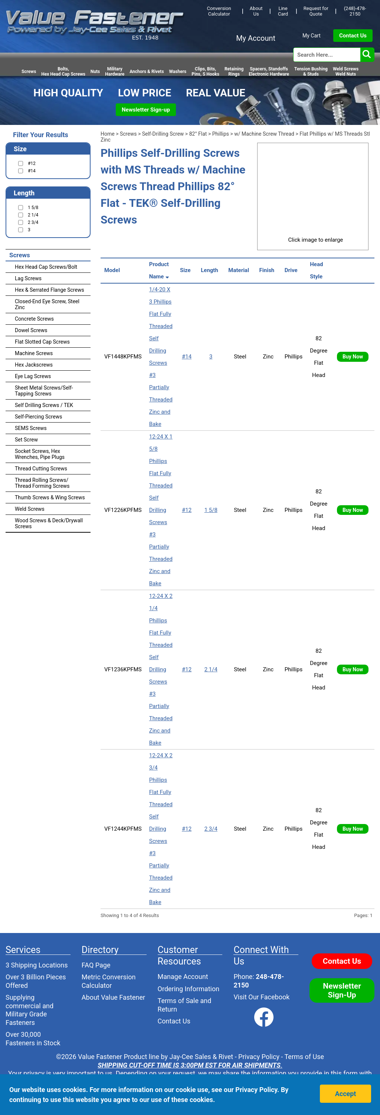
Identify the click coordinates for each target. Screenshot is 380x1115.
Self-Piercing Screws (38, 417)
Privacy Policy (258, 1057)
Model (113, 270)
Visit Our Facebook (261, 997)
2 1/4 (210, 669)
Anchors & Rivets (147, 71)
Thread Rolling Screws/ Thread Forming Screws (42, 483)
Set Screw (26, 440)
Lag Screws (28, 278)
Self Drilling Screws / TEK (44, 405)
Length (211, 270)
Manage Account (183, 976)
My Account (255, 38)
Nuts (95, 71)
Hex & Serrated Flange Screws (49, 290)
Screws (29, 71)
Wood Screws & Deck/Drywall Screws (49, 523)
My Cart (311, 36)
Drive (292, 270)
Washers (178, 71)
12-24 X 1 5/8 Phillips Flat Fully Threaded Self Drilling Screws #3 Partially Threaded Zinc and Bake (161, 510)
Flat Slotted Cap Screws (42, 342)
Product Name (159, 270)
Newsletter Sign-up (146, 109)
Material (240, 270)
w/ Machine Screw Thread (264, 134)
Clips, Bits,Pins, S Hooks (205, 71)
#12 (186, 510)
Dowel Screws (31, 330)
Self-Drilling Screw (163, 134)
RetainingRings (234, 71)
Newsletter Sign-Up (342, 990)
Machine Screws (34, 353)
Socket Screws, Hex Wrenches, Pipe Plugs (40, 454)
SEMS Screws (31, 428)
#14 (186, 356)
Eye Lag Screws (33, 376)
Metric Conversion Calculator (109, 981)
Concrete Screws (34, 319)
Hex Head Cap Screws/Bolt (46, 267)
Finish (268, 270)
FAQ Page (96, 965)
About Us (256, 11)
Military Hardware (114, 71)
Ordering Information (189, 989)
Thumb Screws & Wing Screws (50, 497)
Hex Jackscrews (34, 365)
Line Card (283, 11)
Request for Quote (316, 11)
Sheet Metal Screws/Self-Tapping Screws (44, 391)
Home (108, 134)
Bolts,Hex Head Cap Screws (63, 71)
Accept (345, 1094)
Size (186, 270)
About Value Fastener (113, 997)
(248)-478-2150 (355, 11)
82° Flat (198, 134)
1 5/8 (210, 510)
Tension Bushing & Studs (311, 71)
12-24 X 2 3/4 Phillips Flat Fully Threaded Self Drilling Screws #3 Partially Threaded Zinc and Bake (161, 829)
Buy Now (353, 357)
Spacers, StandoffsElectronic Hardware (269, 71)
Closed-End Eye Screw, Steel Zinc (47, 304)
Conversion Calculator (219, 11)
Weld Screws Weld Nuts (345, 71)
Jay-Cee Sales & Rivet (201, 1057)
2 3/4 (210, 829)
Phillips (220, 134)
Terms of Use (304, 1057)
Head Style (317, 270)
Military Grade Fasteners (26, 1018)
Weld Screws (30, 509)
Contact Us (353, 35)
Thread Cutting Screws (41, 469)
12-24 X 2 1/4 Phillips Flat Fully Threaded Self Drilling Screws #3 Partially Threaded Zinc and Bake (161, 669)
